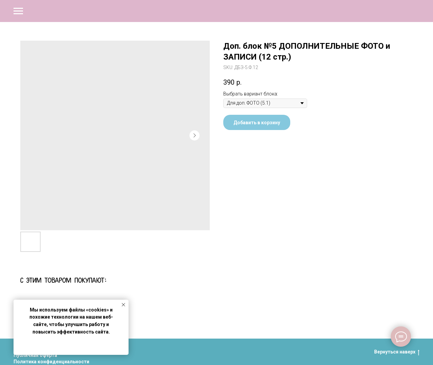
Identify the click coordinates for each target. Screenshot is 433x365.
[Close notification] (123, 304)
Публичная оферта (35, 355)
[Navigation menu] (18, 11)
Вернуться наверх (396, 352)
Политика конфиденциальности (51, 361)
